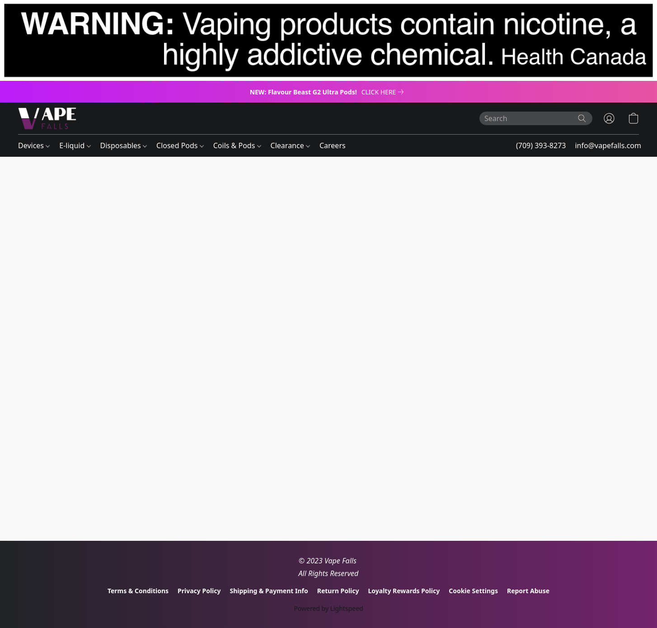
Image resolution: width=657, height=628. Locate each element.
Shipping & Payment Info (269, 590)
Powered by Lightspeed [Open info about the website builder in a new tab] (328, 608)
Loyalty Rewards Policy (404, 590)
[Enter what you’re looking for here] (535, 118)
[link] (384, 92)
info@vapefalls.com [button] (608, 145)
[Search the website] (582, 118)
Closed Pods (180, 145)
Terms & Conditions (138, 590)
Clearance (290, 145)
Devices (34, 145)
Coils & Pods (237, 145)
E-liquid (74, 145)
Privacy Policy (199, 590)
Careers (332, 145)
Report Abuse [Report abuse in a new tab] (528, 590)
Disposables (123, 145)
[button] (47, 118)
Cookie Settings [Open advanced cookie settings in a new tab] (473, 590)
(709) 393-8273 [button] (541, 145)
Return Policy (338, 590)
